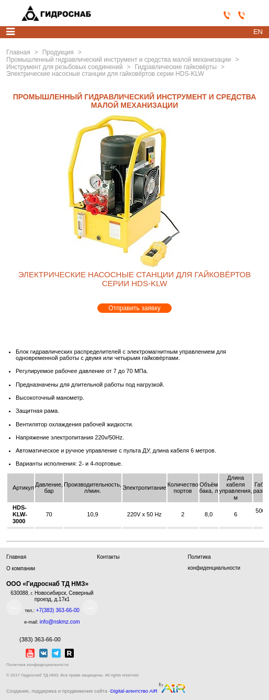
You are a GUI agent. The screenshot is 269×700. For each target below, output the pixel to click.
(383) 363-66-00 (33, 639)
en (258, 31)
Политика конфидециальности (37, 664)
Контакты (108, 557)
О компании (20, 568)
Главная (16, 557)
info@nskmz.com (60, 622)
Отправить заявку (134, 308)
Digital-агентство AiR (134, 691)
